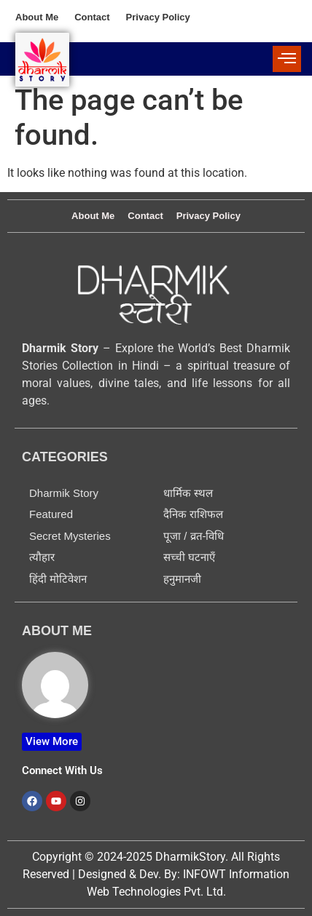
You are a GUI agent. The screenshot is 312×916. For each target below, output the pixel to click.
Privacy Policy (158, 17)
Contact (91, 17)
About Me (36, 17)
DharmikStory (190, 857)
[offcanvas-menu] (287, 59)
